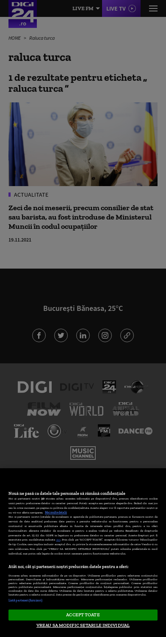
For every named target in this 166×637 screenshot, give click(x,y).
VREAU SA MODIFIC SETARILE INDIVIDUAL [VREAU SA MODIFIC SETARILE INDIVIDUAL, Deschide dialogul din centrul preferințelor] (83, 625)
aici (58, 539)
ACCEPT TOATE (83, 615)
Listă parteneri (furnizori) (25, 600)
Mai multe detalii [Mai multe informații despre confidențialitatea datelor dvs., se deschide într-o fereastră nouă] (56, 512)
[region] (83, 552)
